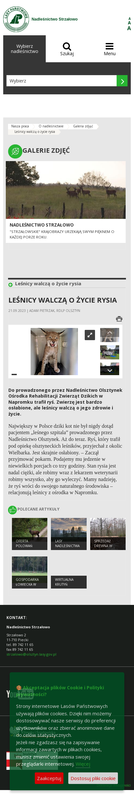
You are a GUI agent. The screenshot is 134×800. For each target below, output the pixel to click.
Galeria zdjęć (83, 126)
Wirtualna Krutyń (64, 582)
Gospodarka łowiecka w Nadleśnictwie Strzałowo (28, 586)
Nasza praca (20, 126)
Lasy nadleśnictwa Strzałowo (67, 546)
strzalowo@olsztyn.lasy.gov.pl (31, 654)
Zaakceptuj (49, 778)
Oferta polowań (24, 543)
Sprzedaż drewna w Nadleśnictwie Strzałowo (107, 548)
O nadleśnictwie (51, 126)
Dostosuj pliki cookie (93, 778)
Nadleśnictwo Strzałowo (42, 225)
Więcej (83, 764)
